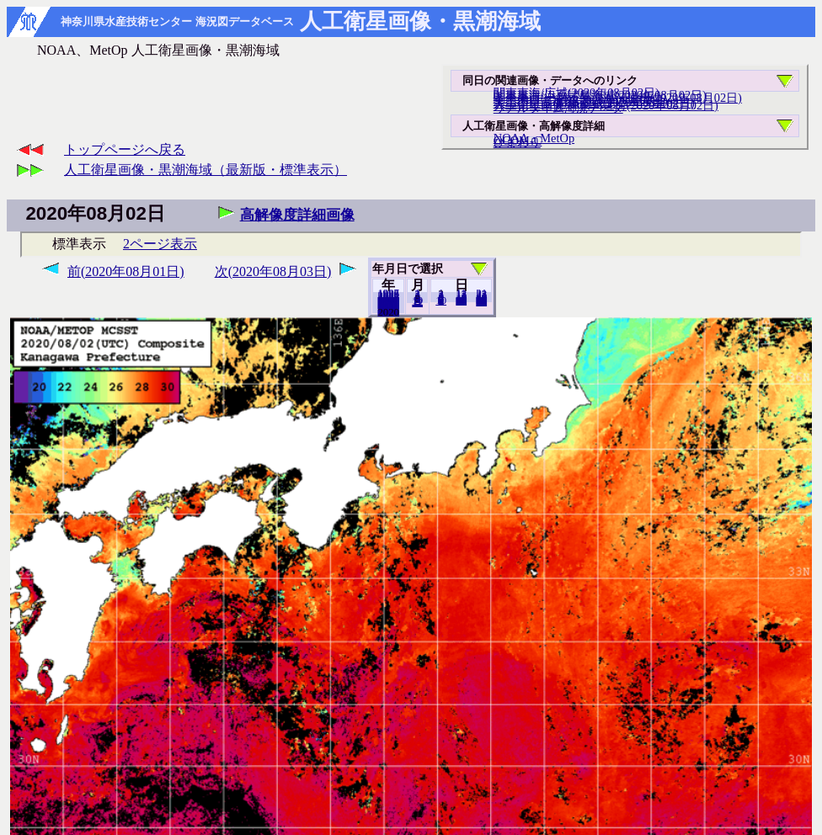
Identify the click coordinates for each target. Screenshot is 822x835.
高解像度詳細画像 (297, 215)
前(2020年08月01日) (125, 271)
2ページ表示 (160, 244)
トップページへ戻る (124, 149)
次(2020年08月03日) (273, 271)
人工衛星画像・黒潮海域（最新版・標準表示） (205, 169)
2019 (388, 311)
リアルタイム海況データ (558, 107)
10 (440, 300)
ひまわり (517, 142)
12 (417, 302)
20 (461, 300)
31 (481, 301)
